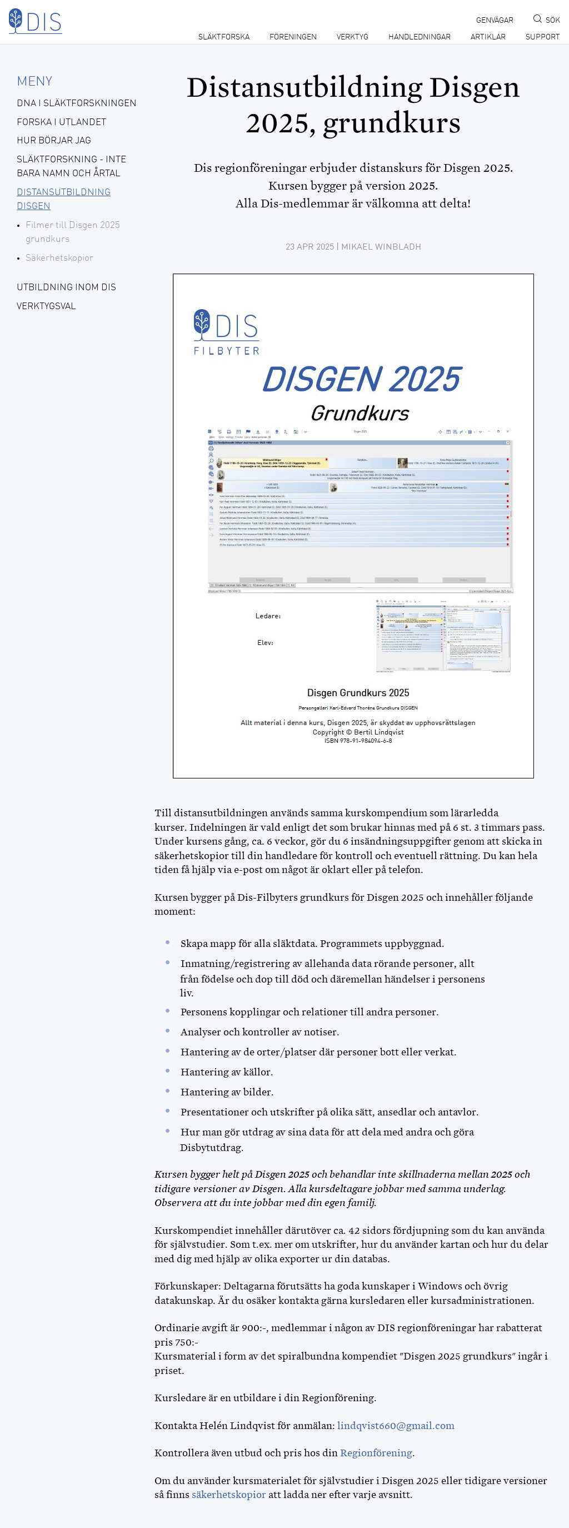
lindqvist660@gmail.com (396, 1425)
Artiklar (488, 37)
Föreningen (293, 37)
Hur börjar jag (54, 141)
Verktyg (352, 37)
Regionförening (376, 1452)
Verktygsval (46, 306)
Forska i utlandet (61, 122)
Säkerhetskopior (59, 258)
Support (543, 37)
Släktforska (223, 37)
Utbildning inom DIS (66, 287)
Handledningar (419, 37)
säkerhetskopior (230, 1494)
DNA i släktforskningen (77, 103)
